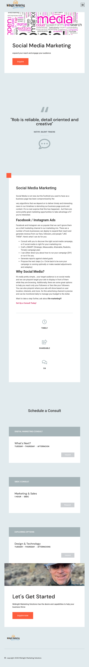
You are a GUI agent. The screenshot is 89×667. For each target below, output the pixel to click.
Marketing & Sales (26, 493)
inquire (20, 61)
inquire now (22, 615)
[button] (83, 5)
